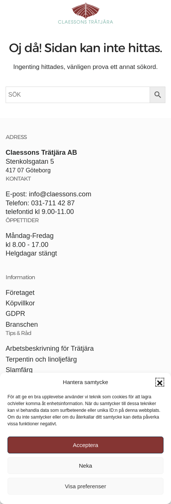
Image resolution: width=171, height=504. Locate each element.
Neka (85, 465)
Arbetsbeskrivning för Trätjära (50, 348)
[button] (160, 382)
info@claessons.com (60, 194)
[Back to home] (85, 13)
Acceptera (85, 445)
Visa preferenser (85, 486)
